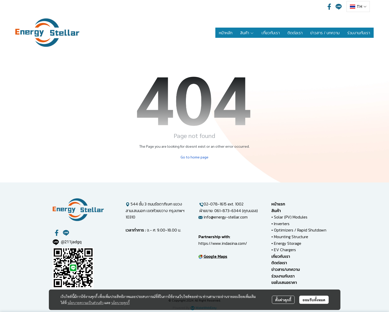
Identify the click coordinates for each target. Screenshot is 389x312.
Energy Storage (287, 243)
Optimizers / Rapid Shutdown (300, 230)
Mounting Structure (291, 237)
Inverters (282, 224)
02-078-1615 (215, 204)
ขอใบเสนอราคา (284, 282)
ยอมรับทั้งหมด (314, 299)
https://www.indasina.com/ (222, 243)
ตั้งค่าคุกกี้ (283, 299)
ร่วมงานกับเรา (283, 276)
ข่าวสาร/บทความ (285, 269)
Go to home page (194, 157)
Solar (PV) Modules (290, 217)
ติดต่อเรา (279, 263)
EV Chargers (285, 250)
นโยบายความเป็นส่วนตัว (86, 302)
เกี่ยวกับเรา (280, 256)
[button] (358, 6)
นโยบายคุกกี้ (120, 302)
